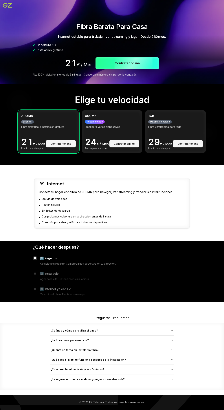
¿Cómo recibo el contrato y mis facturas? (112, 369)
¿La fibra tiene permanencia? (112, 340)
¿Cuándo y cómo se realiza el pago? (112, 330)
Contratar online (60, 143)
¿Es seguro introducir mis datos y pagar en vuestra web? (112, 379)
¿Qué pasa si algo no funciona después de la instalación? (112, 359)
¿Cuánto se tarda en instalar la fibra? (112, 350)
